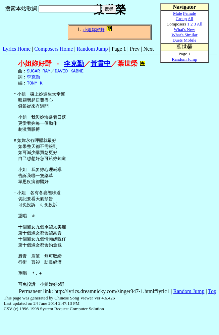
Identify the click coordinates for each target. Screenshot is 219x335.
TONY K (35, 84)
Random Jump (92, 49)
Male (177, 13)
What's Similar (184, 34)
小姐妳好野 (94, 29)
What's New (184, 29)
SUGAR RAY (38, 71)
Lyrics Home (17, 49)
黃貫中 (101, 63)
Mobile (190, 40)
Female (189, 13)
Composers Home (53, 49)
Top (212, 311)
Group (181, 18)
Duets (177, 40)
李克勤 (74, 63)
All (191, 18)
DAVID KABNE (69, 71)
